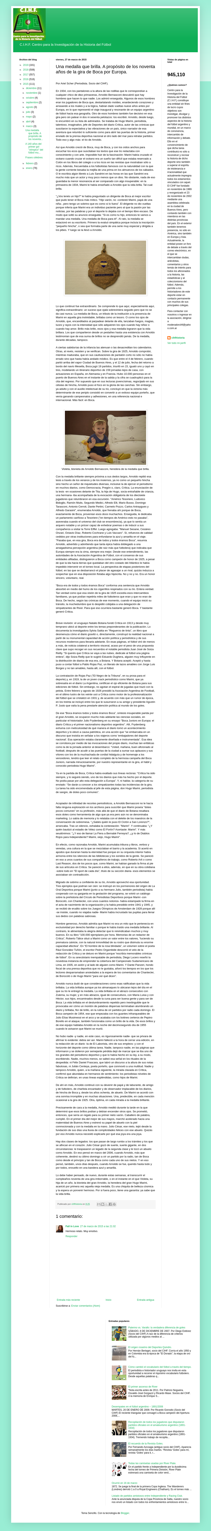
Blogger (125, 1513)
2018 (26, 69)
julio (28, 112)
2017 (26, 74)
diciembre (31, 88)
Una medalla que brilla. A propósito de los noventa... (34, 134)
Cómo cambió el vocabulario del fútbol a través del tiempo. (160, 1367)
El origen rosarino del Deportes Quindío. (150, 1347)
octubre (30, 97)
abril (28, 121)
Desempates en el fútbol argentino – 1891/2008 (137, 1406)
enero (29, 168)
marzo (29, 126)
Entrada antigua (145, 1299)
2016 (26, 79)
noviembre (32, 92)
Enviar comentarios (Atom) (85, 1305)
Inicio (108, 1299)
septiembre (32, 102)
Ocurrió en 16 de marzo (124, 1483)
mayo (29, 116)
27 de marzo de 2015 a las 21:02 (98, 1226)
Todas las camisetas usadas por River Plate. (152, 1463)
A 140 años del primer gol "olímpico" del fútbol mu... (34, 148)
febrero (30, 163)
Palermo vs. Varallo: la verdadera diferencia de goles (156, 1327)
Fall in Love (72, 1226)
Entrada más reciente (68, 1299)
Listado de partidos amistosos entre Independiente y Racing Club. (147, 1495)
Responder (72, 1236)
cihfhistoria (178, 337)
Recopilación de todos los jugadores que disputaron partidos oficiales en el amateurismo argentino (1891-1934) (157, 1425)
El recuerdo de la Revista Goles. (145, 1443)
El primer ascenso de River (142, 1386)
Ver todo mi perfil (176, 343)
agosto (30, 107)
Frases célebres (34, 157)
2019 (26, 65)
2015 (26, 84)
